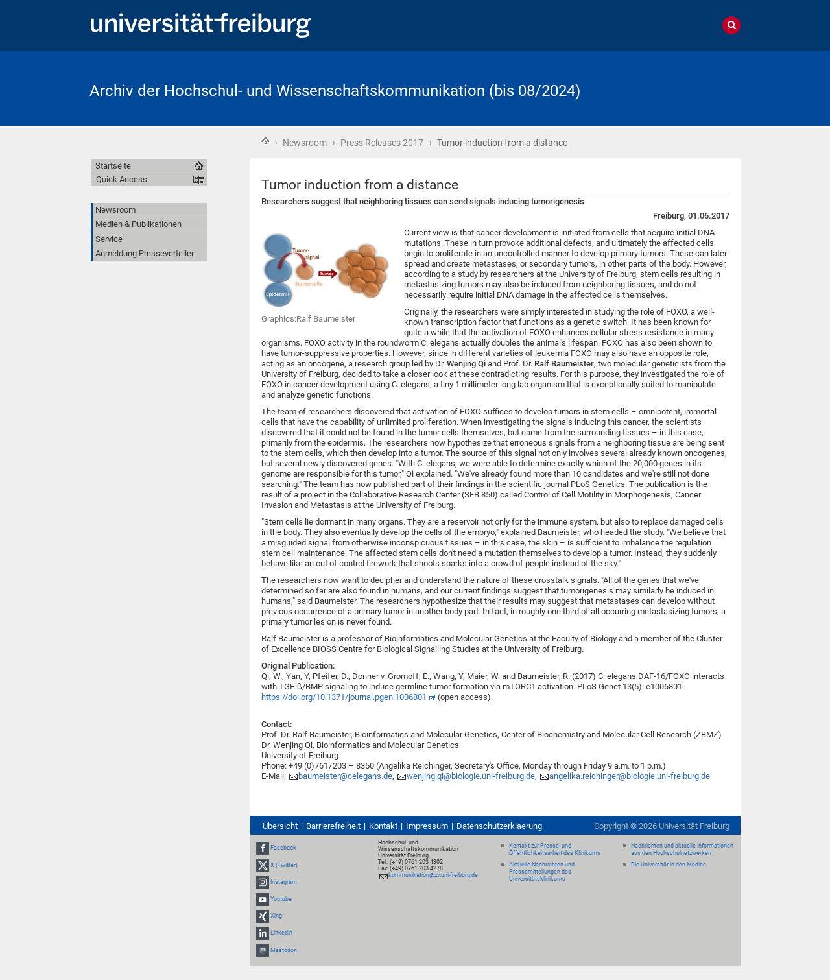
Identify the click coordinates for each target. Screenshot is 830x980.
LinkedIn (281, 933)
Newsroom (305, 142)
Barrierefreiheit (333, 826)
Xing (276, 916)
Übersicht (280, 826)
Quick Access (121, 179)
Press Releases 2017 (381, 142)
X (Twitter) (284, 865)
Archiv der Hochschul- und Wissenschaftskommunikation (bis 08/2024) (334, 91)
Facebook (283, 848)
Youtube (281, 899)
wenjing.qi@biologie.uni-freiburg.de (471, 776)
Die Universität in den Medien (668, 864)
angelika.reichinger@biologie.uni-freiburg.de (629, 776)
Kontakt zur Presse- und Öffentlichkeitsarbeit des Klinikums (554, 849)
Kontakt (383, 826)
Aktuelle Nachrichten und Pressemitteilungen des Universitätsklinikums (542, 871)
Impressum (427, 826)
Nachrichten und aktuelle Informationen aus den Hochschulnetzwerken (682, 849)
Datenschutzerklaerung (499, 826)
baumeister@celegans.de (345, 776)
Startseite (265, 141)
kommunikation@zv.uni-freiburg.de (433, 875)
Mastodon (283, 950)
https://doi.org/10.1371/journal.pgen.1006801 (344, 697)
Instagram (283, 882)
